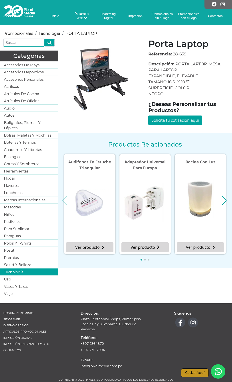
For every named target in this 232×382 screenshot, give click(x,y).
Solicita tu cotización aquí (175, 120)
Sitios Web (11, 319)
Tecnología (49, 33)
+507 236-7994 (93, 350)
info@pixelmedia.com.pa (101, 366)
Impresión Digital (17, 337)
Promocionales (18, 33)
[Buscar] (23, 43)
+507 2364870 (92, 343)
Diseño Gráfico (15, 325)
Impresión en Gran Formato (26, 344)
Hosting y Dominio (18, 313)
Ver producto (89, 247)
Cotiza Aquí (194, 372)
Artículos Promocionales (24, 331)
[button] (141, 260)
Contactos (12, 350)
